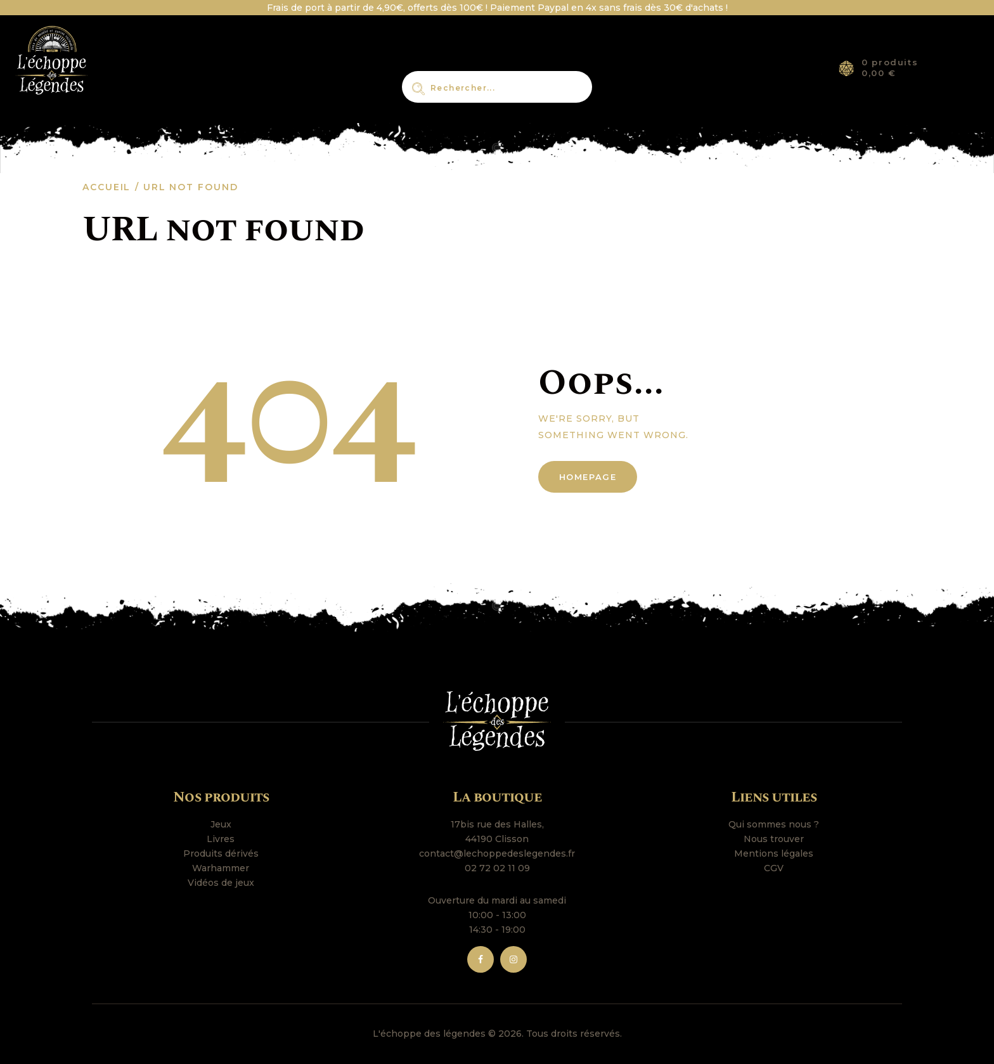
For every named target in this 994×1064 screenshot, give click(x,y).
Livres (221, 839)
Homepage (588, 477)
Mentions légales (773, 853)
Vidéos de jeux (221, 882)
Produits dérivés (221, 853)
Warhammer (220, 868)
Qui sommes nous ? (773, 824)
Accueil (106, 187)
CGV (774, 868)
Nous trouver (774, 839)
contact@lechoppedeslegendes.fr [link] (497, 853)
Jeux (220, 824)
